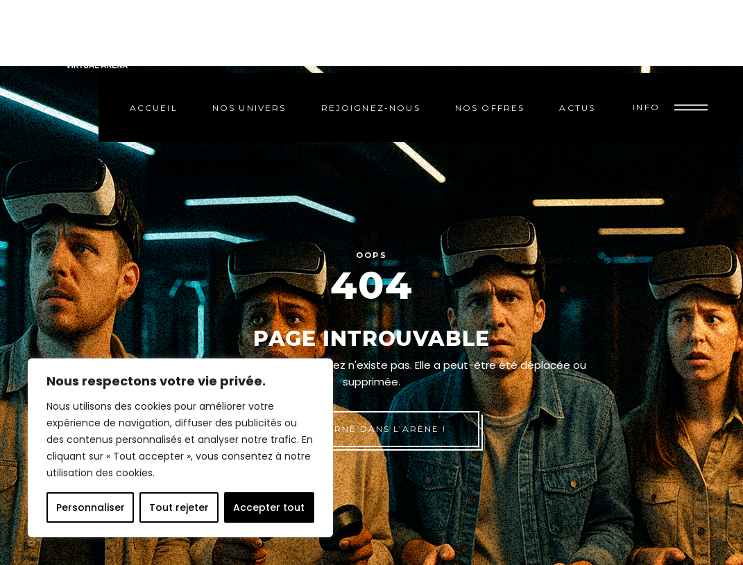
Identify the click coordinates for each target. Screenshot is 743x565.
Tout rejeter (179, 507)
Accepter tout (269, 507)
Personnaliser (90, 507)
